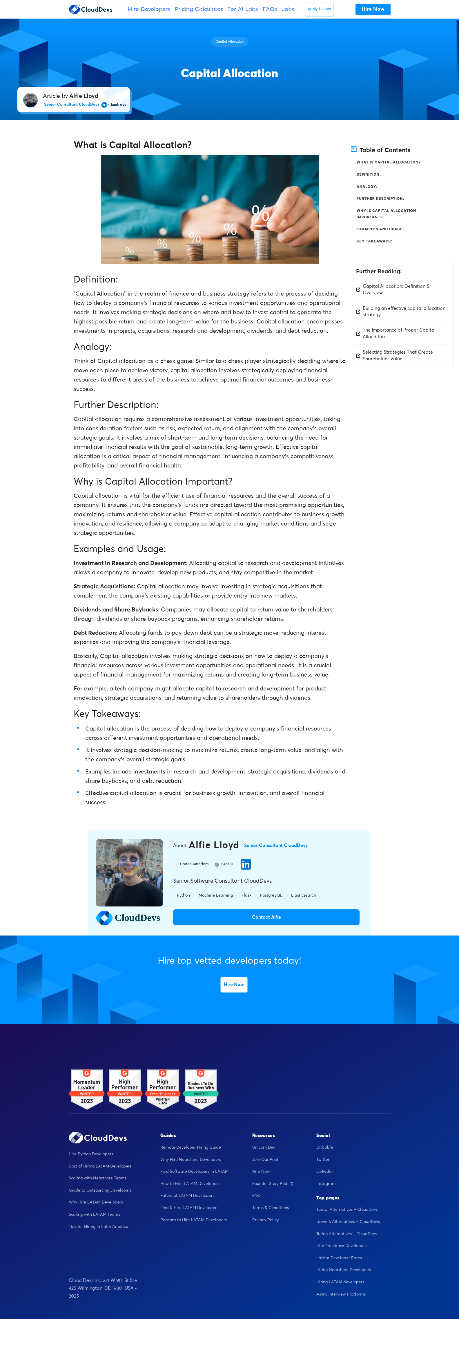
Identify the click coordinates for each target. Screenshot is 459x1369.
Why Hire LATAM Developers (96, 1203)
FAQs (270, 9)
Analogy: (367, 186)
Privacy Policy (265, 1220)
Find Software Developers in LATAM (194, 1172)
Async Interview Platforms (341, 1294)
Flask (246, 895)
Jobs (288, 9)
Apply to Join (319, 9)
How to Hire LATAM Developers (189, 1184)
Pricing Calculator (199, 9)
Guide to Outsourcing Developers (100, 1190)
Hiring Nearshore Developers (343, 1270)
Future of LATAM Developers (187, 1196)
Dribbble (324, 1148)
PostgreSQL (271, 895)
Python (183, 895)
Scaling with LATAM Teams (94, 1215)
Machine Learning (216, 895)
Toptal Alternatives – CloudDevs (347, 1210)
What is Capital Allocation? (389, 162)
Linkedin (324, 1172)
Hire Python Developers (91, 1154)
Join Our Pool (265, 1160)
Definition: (369, 174)
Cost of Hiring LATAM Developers (100, 1166)
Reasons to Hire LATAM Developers (193, 1220)
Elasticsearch (303, 895)
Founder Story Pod (272, 1184)
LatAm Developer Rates (339, 1258)
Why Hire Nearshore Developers (190, 1160)
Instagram (326, 1184)
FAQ (256, 1196)
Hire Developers (149, 9)
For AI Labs (242, 9)
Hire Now (234, 984)
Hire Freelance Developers (341, 1246)
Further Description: (380, 198)
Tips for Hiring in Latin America (98, 1227)
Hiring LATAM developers (340, 1282)
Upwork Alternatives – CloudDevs (348, 1222)
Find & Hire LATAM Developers (189, 1208)
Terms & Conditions (270, 1208)
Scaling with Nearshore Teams (97, 1178)
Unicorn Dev (263, 1148)
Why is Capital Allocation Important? (386, 213)
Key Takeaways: (375, 241)
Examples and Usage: (380, 229)
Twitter (322, 1160)
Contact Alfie (266, 917)
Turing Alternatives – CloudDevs (346, 1234)
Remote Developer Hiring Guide (190, 1148)
